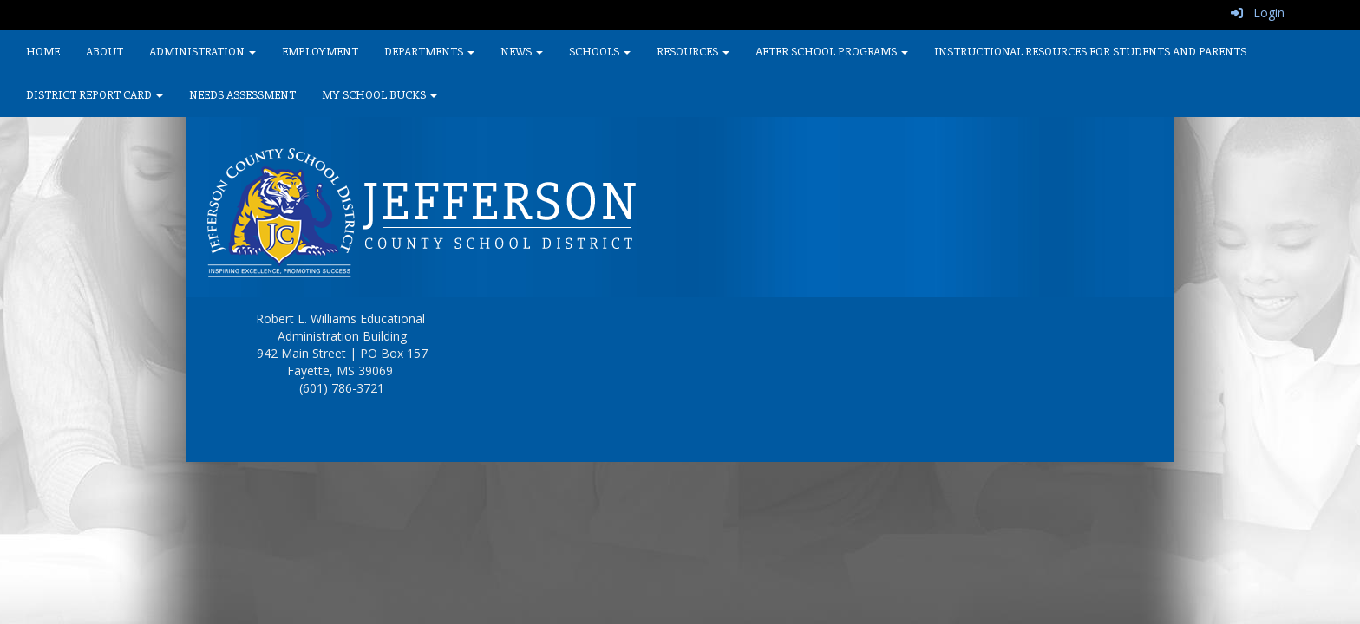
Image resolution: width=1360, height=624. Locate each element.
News (521, 51)
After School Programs (831, 51)
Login (1258, 12)
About (104, 51)
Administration (202, 51)
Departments (429, 51)
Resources (693, 51)
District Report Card (94, 95)
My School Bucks (379, 95)
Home (43, 51)
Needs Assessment (242, 95)
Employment (320, 51)
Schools (600, 51)
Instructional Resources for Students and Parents (1090, 51)
